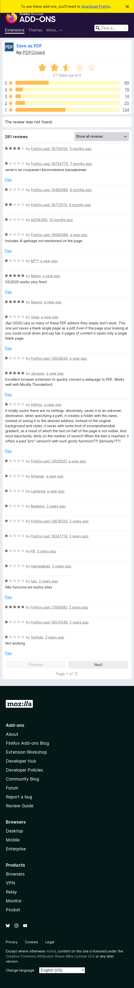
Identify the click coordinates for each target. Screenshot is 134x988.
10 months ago (61, 220)
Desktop (14, 830)
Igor (34, 581)
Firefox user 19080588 (49, 235)
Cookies (31, 942)
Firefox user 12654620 (49, 358)
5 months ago (81, 149)
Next (98, 664)
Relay (11, 891)
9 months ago (80, 205)
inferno (36, 404)
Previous (35, 664)
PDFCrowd (33, 52)
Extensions (14, 30)
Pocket (13, 909)
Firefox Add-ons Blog (27, 743)
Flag (8, 180)
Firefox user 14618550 (49, 521)
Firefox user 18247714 (49, 536)
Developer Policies (24, 770)
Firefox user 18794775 (49, 164)
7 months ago (81, 164)
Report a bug (19, 796)
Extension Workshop (26, 752)
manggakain (40, 566)
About (12, 734)
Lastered (38, 491)
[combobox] (111, 28)
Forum (12, 787)
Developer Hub (21, 761)
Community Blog (22, 778)
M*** (34, 261)
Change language (20, 970)
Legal (49, 942)
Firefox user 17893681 (49, 607)
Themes (35, 30)
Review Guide (19, 805)
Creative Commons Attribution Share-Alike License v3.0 (50, 956)
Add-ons (15, 725)
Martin (36, 276)
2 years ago (56, 506)
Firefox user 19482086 (49, 190)
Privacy (12, 942)
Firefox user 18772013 (49, 205)
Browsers (15, 874)
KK (33, 551)
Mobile (13, 839)
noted (51, 951)
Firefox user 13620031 (49, 461)
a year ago (78, 235)
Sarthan (37, 637)
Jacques (37, 373)
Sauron (36, 302)
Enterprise (16, 848)
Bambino (38, 506)
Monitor (14, 900)
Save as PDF (29, 45)
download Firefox (95, 6)
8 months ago (81, 190)
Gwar (35, 317)
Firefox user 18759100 (49, 149)
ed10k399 (39, 220)
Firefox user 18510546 (49, 622)
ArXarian (37, 476)
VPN (10, 882)
